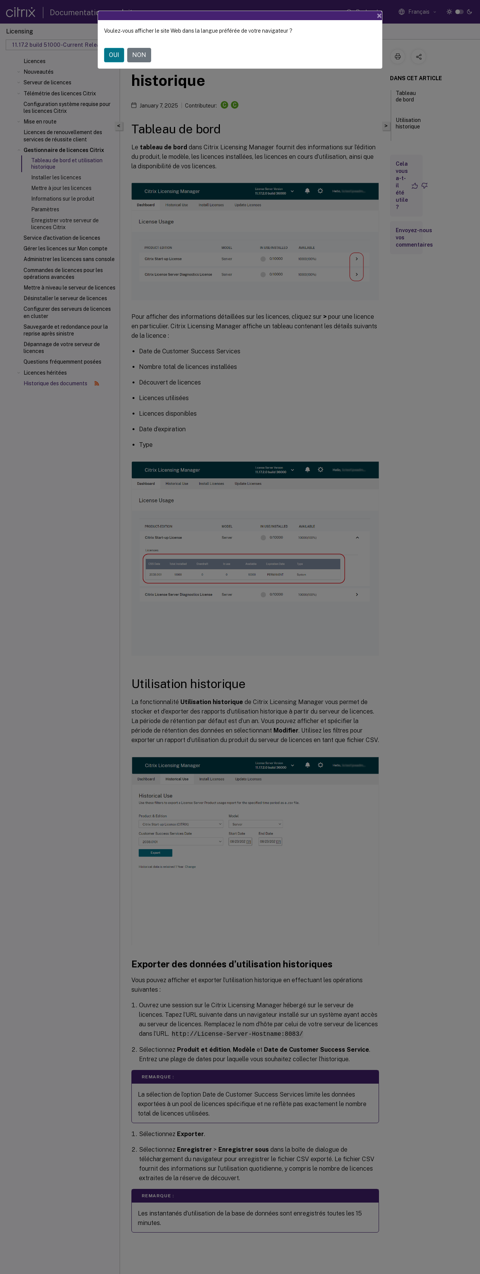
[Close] (379, 15)
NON (139, 55)
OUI (114, 55)
